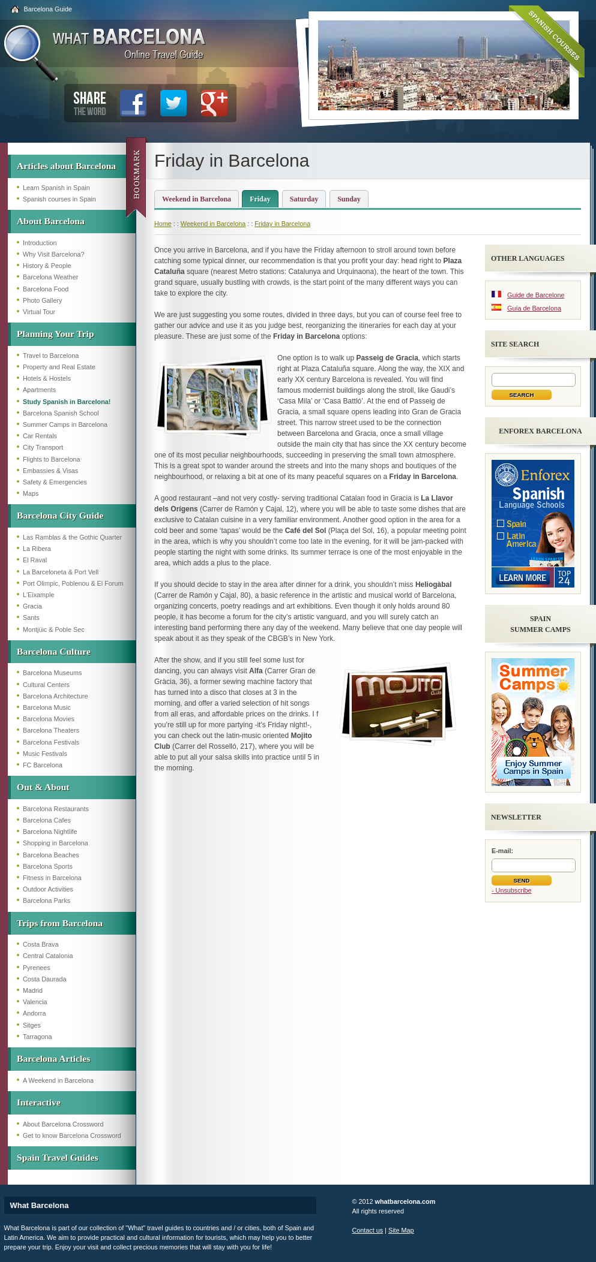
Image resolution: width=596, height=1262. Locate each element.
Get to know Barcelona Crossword (72, 1135)
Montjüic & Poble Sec (54, 629)
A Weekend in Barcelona (58, 1080)
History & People (47, 265)
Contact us (368, 1230)
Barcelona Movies (48, 718)
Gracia (32, 606)
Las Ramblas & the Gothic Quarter (72, 537)
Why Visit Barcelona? (53, 254)
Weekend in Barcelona (196, 199)
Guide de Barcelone (535, 295)
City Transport (43, 447)
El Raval (35, 560)
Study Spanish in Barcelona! (66, 401)
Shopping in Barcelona (55, 843)
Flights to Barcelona (51, 459)
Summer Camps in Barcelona (65, 424)
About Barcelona (51, 221)
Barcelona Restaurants (56, 808)
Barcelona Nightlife (50, 831)
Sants (31, 617)
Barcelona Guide (48, 9)
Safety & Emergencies (55, 482)
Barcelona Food (45, 289)
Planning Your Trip (55, 334)
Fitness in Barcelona (52, 877)
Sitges (32, 1025)
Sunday (349, 199)
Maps (30, 493)
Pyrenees (36, 967)
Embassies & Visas (50, 470)
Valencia (35, 1001)
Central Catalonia (48, 955)
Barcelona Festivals (51, 742)
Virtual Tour (39, 311)
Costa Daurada (45, 979)
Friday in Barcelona (282, 223)
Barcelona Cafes (47, 820)
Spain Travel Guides (57, 1157)
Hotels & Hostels (47, 378)
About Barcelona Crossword (63, 1124)
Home (163, 223)
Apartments (39, 389)
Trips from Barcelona (60, 923)
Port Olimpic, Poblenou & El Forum (73, 583)
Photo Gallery (42, 300)
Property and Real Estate (59, 367)
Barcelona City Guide (60, 515)
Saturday (304, 199)
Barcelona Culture (54, 651)
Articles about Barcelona (66, 166)
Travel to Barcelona (51, 355)
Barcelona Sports (48, 866)
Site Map (401, 1230)
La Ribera (37, 548)
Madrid (33, 990)
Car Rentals (40, 435)
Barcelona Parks (46, 900)
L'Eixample (38, 594)
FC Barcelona (42, 765)
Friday (260, 199)
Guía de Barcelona (534, 308)
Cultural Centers (46, 684)
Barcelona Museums (52, 672)
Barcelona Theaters (51, 730)
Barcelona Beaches (51, 855)
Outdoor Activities (48, 889)
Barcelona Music (47, 707)
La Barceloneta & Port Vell (60, 572)
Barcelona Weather (50, 277)
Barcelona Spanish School (61, 413)
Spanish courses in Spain (59, 199)
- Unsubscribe (512, 890)
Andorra (34, 1013)
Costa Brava (40, 944)
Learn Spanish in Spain (56, 187)
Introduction (39, 242)
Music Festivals (45, 753)
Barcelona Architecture (55, 696)
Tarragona (37, 1036)
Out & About (43, 787)
